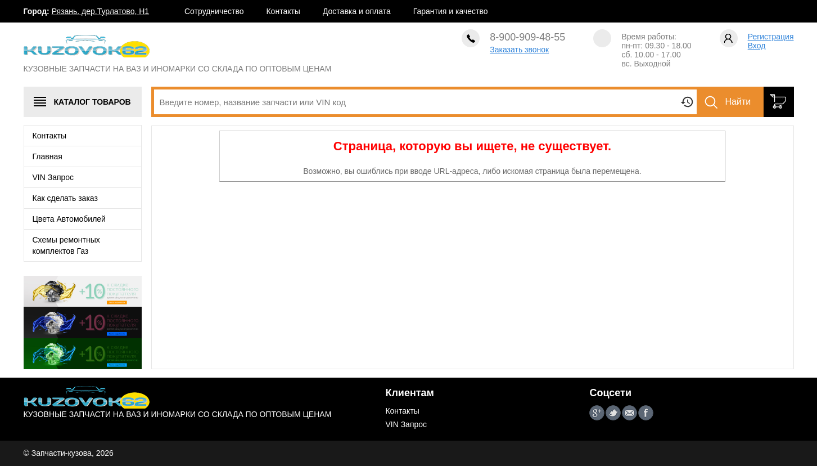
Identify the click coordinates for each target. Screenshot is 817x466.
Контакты (283, 11)
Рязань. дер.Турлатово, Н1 (100, 11)
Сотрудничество (213, 11)
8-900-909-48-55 (527, 37)
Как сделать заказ (65, 198)
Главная (47, 156)
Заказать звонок (519, 49)
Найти (738, 101)
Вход (757, 45)
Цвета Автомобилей (69, 218)
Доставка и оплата (357, 11)
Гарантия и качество (450, 11)
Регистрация (771, 36)
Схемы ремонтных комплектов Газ (66, 245)
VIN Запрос (53, 177)
